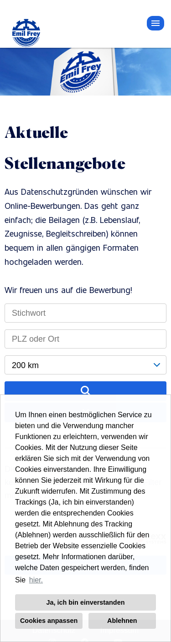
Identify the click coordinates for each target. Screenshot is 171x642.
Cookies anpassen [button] (49, 620)
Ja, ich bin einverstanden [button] (86, 602)
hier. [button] (36, 580)
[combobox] (85, 364)
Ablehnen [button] (122, 620)
